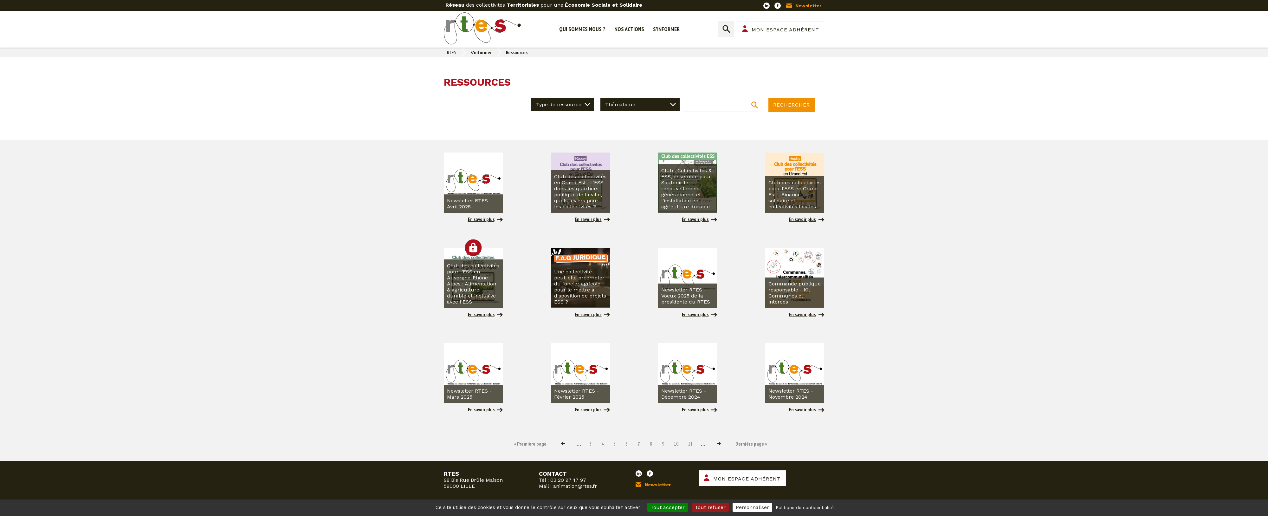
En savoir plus (481, 219)
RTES (451, 52)
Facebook (777, 6)
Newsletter (808, 5)
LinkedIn (766, 6)
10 (675, 444)
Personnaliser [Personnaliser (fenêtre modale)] (752, 507)
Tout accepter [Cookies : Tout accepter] (667, 507)
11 (690, 444)
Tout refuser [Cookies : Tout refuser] (710, 507)
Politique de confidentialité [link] (805, 507)
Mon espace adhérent (785, 30)
